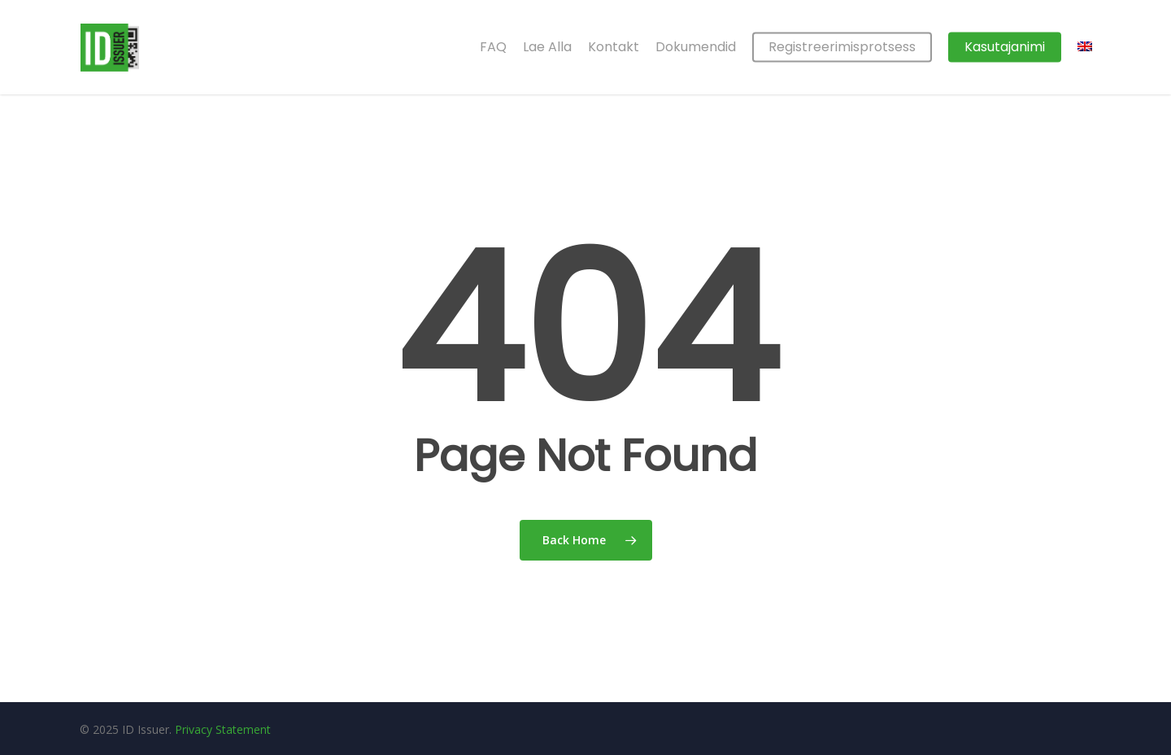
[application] (1166, 751)
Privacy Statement (223, 729)
